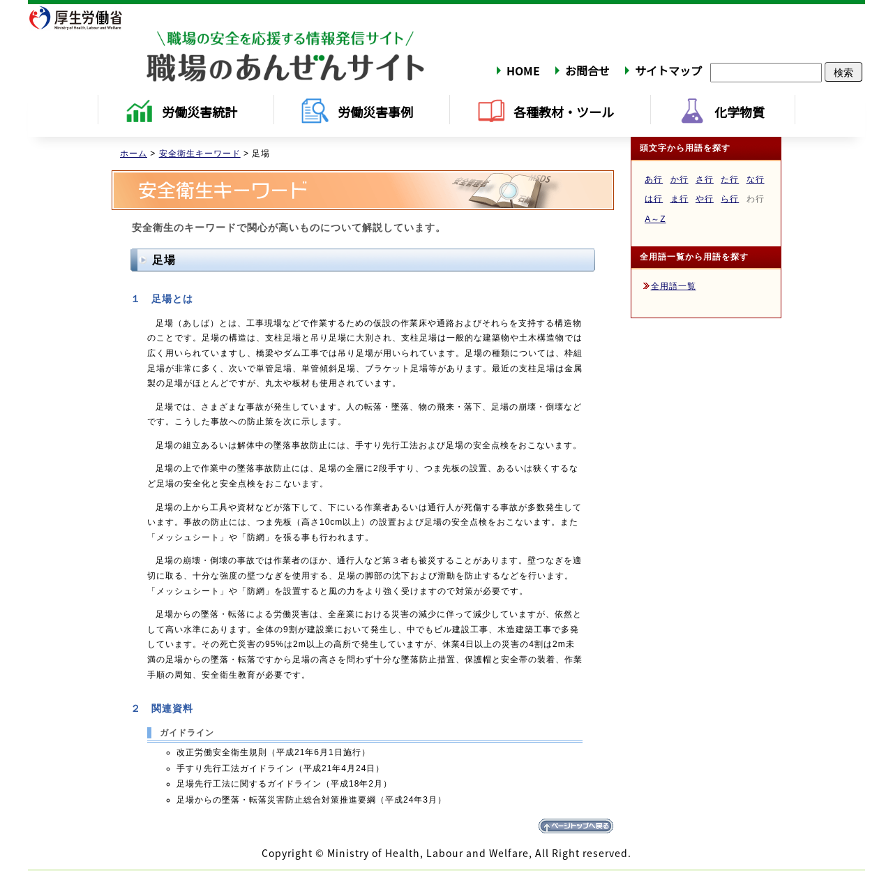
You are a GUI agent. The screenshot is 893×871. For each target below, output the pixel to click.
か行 (679, 179)
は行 (654, 199)
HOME (523, 70)
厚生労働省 (84, 17)
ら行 (730, 199)
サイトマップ (668, 70)
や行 (705, 199)
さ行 (705, 179)
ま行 (679, 199)
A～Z (655, 219)
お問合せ (587, 70)
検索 (843, 72)
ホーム (133, 153)
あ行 (654, 179)
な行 (755, 179)
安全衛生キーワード (200, 153)
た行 (730, 179)
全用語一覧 (673, 286)
